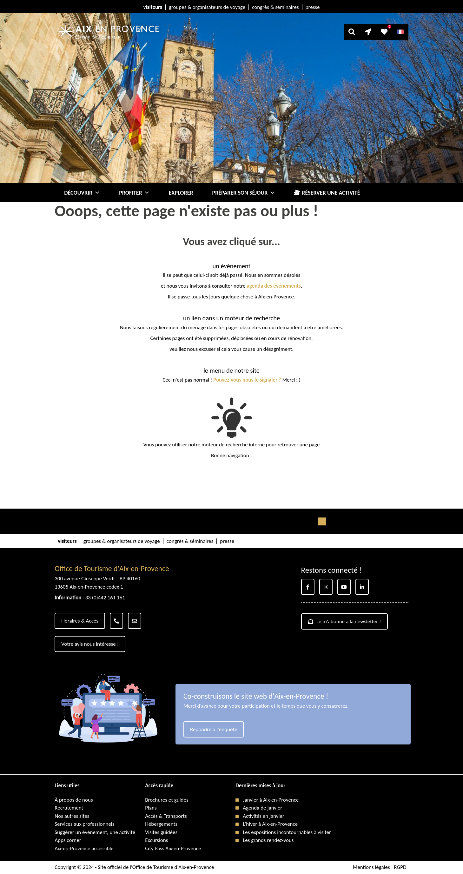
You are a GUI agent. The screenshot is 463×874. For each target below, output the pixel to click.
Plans (150, 807)
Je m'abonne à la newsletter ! (344, 621)
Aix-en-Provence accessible (84, 848)
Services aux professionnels (84, 824)
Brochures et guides (166, 800)
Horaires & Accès (79, 620)
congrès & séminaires (275, 7)
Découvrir (82, 192)
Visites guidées (161, 832)
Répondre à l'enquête (213, 729)
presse (313, 7)
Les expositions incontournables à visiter (287, 832)
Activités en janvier (263, 816)
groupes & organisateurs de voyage (207, 7)
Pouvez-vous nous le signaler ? (247, 380)
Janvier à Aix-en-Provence (271, 800)
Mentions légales (371, 867)
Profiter (134, 192)
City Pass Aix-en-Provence (173, 848)
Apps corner (68, 840)
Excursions (156, 840)
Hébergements (161, 824)
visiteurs (152, 7)
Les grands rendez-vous (268, 840)
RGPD (400, 867)
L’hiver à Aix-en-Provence (270, 824)
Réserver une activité (331, 192)
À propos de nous (74, 800)
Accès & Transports (166, 816)
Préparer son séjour (243, 192)
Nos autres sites (72, 816)
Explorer (181, 192)
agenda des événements (274, 286)
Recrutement (69, 807)
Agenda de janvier (262, 807)
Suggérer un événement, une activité (95, 832)
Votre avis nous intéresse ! (90, 644)
